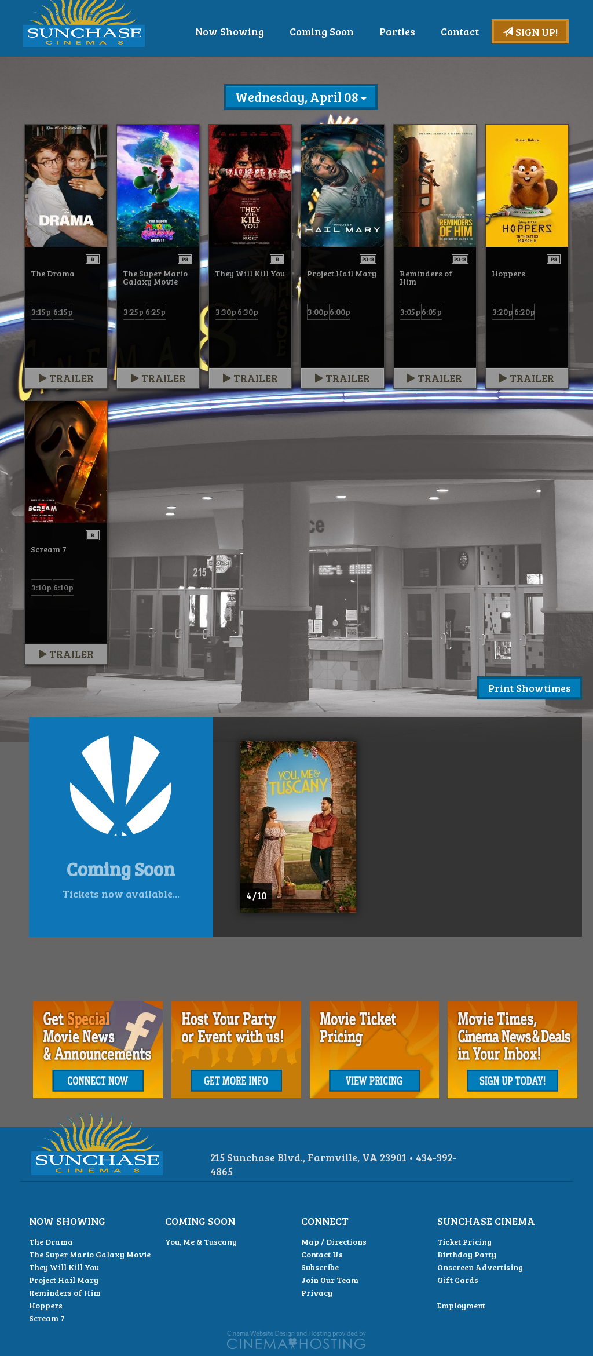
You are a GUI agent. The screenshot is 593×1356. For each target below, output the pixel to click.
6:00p (340, 311)
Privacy (316, 1292)
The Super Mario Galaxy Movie (90, 1254)
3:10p (41, 587)
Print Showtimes (529, 688)
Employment (461, 1305)
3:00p (318, 311)
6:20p (524, 311)
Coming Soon (399, 63)
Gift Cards (457, 1279)
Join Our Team (329, 1279)
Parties (474, 63)
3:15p (41, 311)
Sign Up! (530, 32)
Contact (537, 63)
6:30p (247, 311)
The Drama (51, 1241)
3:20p (502, 311)
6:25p (155, 311)
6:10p (63, 587)
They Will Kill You (64, 1267)
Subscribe (320, 1267)
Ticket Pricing (464, 1241)
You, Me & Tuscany (201, 1241)
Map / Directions (334, 1241)
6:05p (432, 311)
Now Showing (306, 63)
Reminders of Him (65, 1292)
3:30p (225, 311)
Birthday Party (466, 1254)
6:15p (63, 311)
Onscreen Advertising (480, 1267)
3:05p (410, 311)
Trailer (66, 378)
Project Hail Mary (63, 1279)
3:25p (133, 311)
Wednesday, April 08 (301, 96)
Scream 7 (47, 1318)
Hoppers (46, 1305)
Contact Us (322, 1254)
